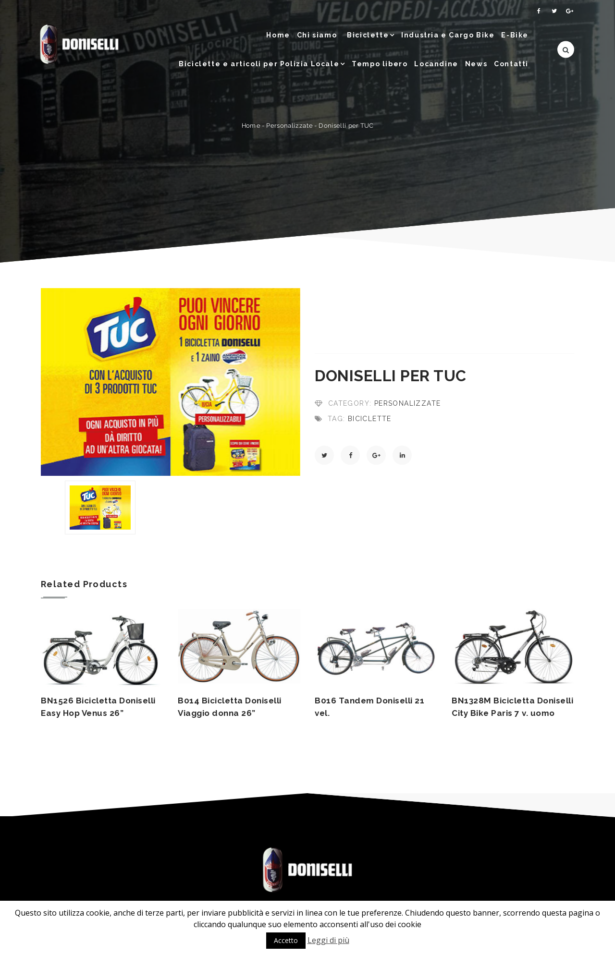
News (476, 64)
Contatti (511, 64)
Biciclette (368, 35)
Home (278, 35)
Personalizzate (289, 125)
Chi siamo (317, 35)
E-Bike (515, 35)
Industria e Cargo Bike (447, 35)
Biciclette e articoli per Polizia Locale (259, 64)
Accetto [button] (286, 940)
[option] (170, 382)
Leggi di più (328, 940)
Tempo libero (379, 64)
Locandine (436, 64)
